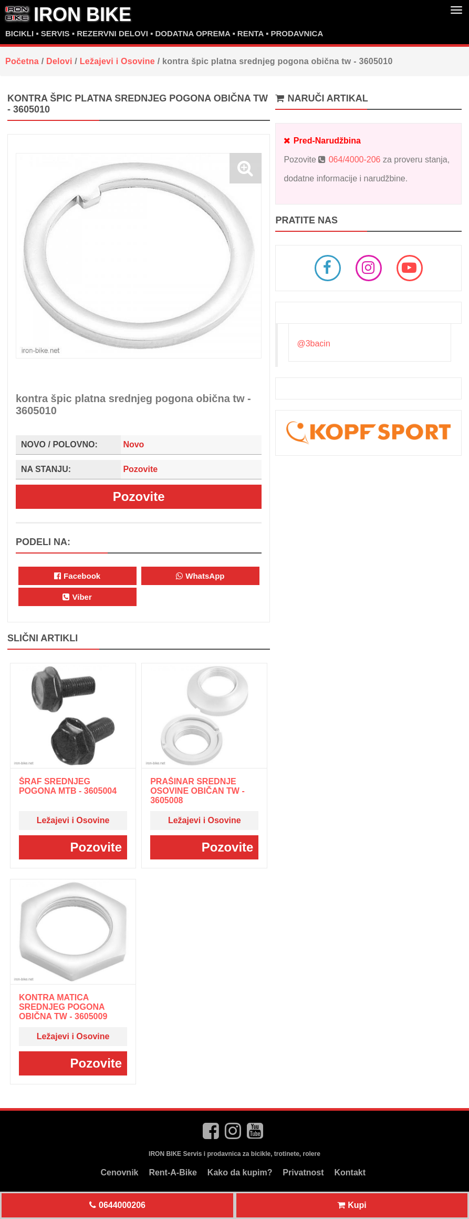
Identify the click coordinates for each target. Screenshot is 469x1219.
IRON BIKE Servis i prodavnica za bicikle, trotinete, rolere (234, 1153)
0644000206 (117, 1205)
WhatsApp (200, 575)
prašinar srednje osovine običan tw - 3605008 (197, 791)
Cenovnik (119, 1172)
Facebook (77, 575)
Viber (76, 596)
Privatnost (303, 1172)
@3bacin (313, 343)
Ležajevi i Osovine (73, 820)
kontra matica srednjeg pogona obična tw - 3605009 (63, 1007)
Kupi (352, 1205)
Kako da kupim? (240, 1172)
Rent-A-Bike (173, 1172)
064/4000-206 (355, 159)
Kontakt (350, 1172)
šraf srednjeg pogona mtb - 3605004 (68, 786)
